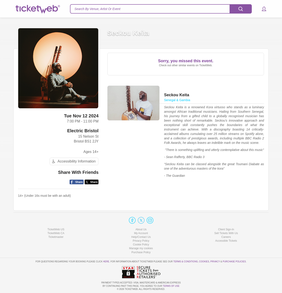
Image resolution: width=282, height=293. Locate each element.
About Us (141, 229)
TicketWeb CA (55, 233)
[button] (262, 9)
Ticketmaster (55, 237)
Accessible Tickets (226, 240)
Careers (226, 237)
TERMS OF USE (171, 286)
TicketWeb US (55, 229)
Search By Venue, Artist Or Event (97, 9)
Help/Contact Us (141, 237)
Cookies (204, 261)
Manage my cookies (141, 248)
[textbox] (161, 9)
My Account (141, 233)
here (106, 261)
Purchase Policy (140, 252)
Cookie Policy (141, 244)
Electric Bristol (82, 130)
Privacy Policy (141, 240)
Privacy (215, 261)
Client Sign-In (226, 229)
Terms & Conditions (185, 261)
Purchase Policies (234, 261)
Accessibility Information (73, 161)
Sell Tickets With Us (226, 233)
